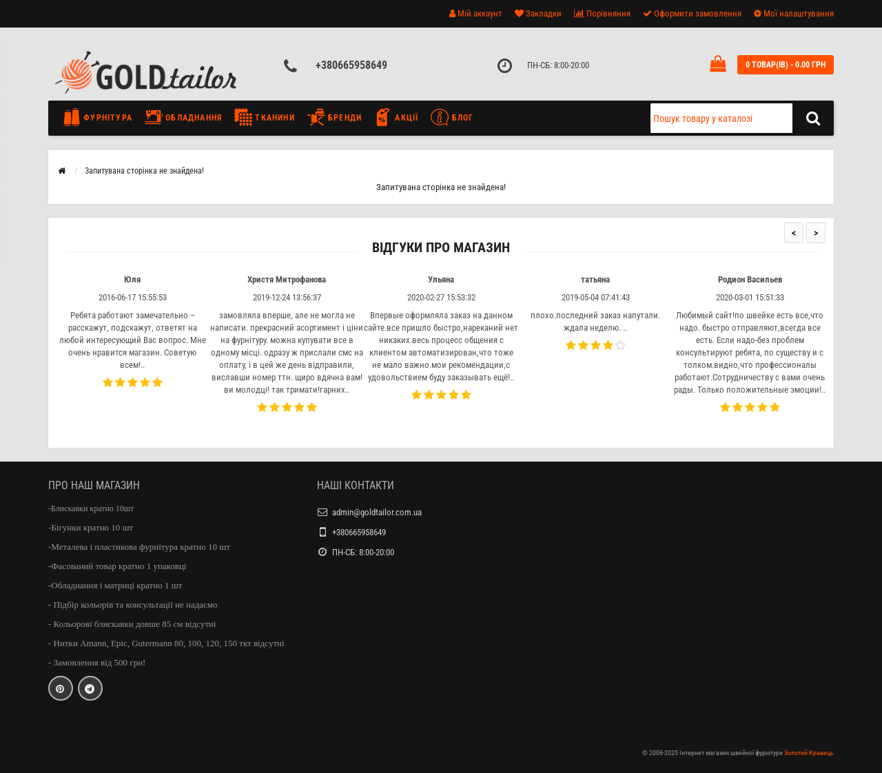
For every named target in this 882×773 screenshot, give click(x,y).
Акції (396, 117)
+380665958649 (351, 65)
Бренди (334, 117)
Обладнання (183, 117)
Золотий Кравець (809, 752)
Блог (452, 117)
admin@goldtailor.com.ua (377, 512)
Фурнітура (101, 117)
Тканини (264, 117)
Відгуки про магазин (441, 248)
